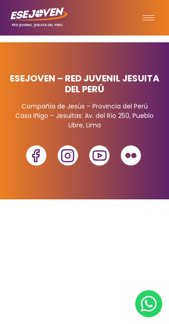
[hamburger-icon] (148, 18)
